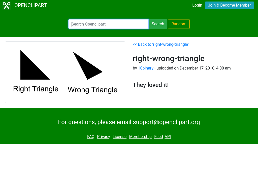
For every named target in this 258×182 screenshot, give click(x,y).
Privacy (103, 136)
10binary (145, 68)
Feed (158, 136)
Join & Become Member (229, 5)
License (119, 136)
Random (178, 23)
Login (197, 5)
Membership (140, 136)
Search (158, 23)
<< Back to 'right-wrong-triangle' (161, 44)
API (168, 136)
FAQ (90, 136)
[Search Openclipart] (108, 24)
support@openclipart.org (166, 122)
